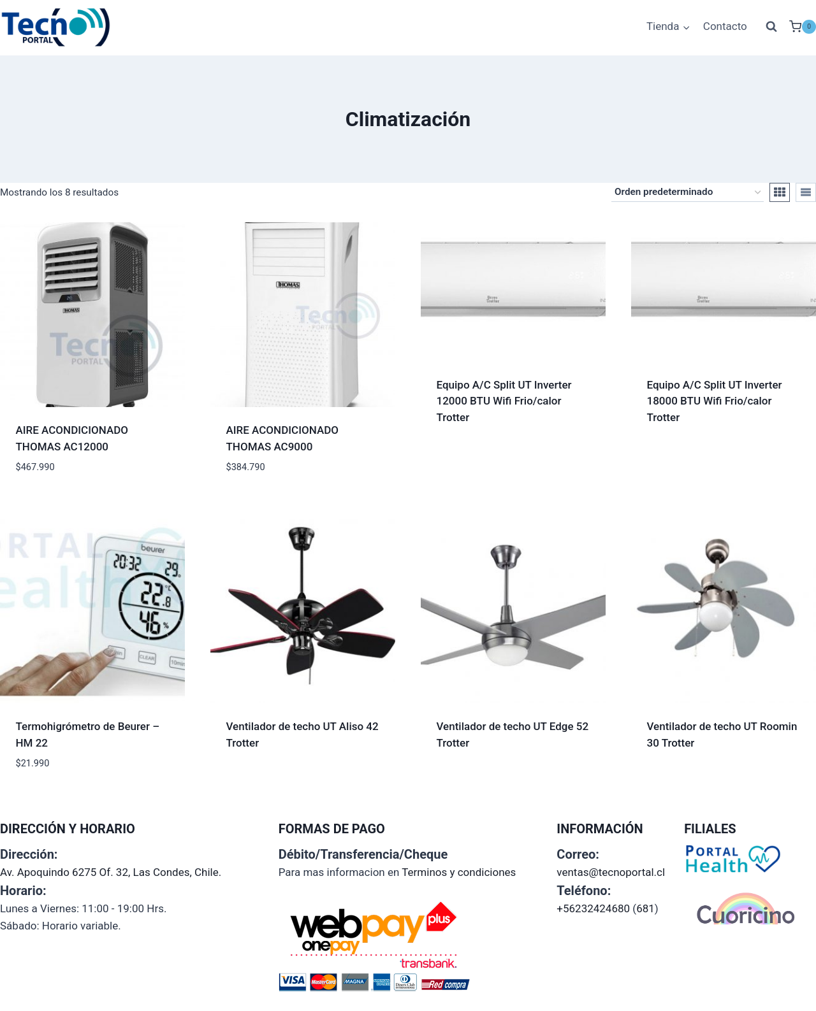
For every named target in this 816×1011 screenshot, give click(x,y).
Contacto (725, 26)
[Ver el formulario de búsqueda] (771, 26)
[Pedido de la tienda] (687, 192)
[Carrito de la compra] (802, 27)
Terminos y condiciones (459, 872)
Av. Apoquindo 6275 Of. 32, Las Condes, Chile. (110, 872)
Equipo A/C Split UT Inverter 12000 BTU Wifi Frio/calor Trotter (504, 401)
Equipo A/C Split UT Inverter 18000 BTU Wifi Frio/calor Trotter (714, 401)
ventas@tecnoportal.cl (611, 872)
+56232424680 (593, 908)
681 (645, 908)
